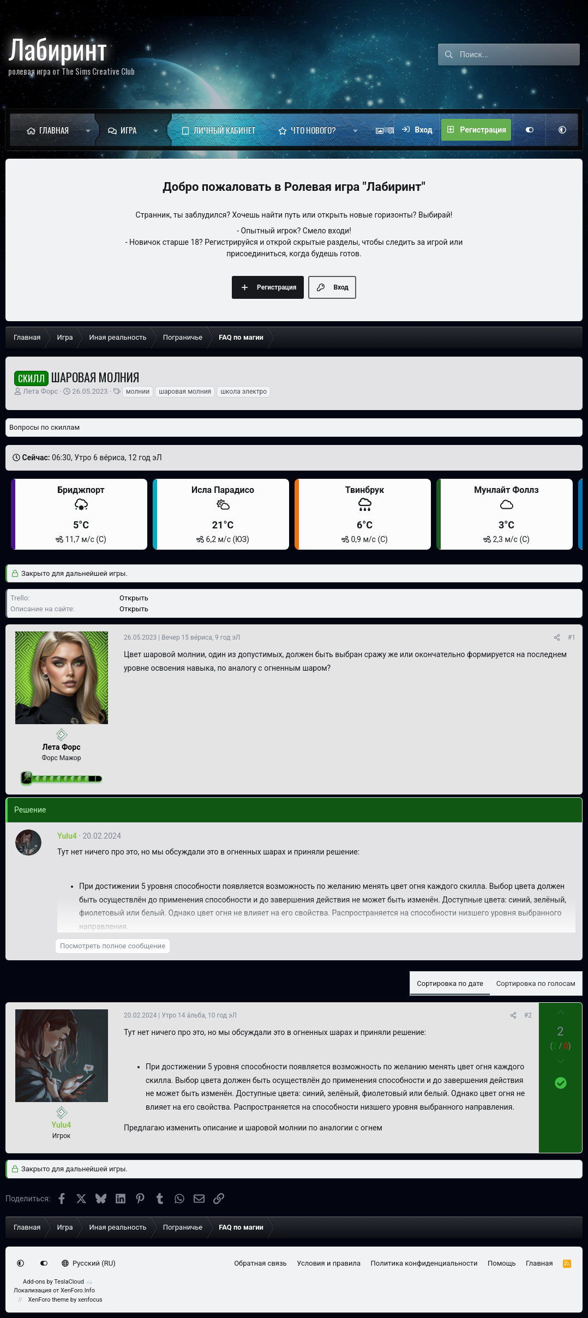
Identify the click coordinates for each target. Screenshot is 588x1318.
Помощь (502, 1263)
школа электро (243, 391)
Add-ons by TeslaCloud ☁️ (58, 1281)
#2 (528, 1015)
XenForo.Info (78, 1290)
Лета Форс (40, 391)
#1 (571, 637)
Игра (128, 130)
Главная (54, 130)
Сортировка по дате (450, 983)
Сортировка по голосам (535, 983)
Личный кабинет (225, 130)
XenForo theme (48, 1299)
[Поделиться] (557, 637)
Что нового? (313, 130)
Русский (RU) (89, 1263)
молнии (137, 391)
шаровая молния (185, 391)
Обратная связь (260, 1263)
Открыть (133, 598)
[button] (88, 129)
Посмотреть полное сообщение (112, 946)
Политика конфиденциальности (424, 1263)
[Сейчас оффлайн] (62, 735)
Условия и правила (329, 1263)
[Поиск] (520, 54)
